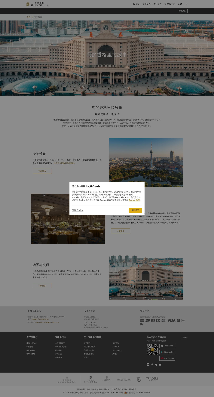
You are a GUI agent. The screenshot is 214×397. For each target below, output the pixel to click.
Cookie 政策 (134, 200)
